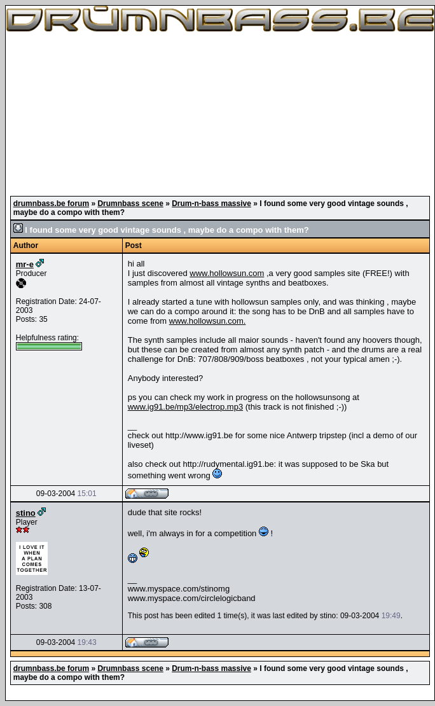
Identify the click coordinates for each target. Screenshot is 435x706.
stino (26, 513)
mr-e (25, 264)
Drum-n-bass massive (211, 203)
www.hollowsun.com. (207, 321)
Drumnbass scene (130, 203)
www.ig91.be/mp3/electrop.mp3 (185, 407)
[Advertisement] (220, 114)
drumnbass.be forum (51, 203)
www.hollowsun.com (227, 273)
